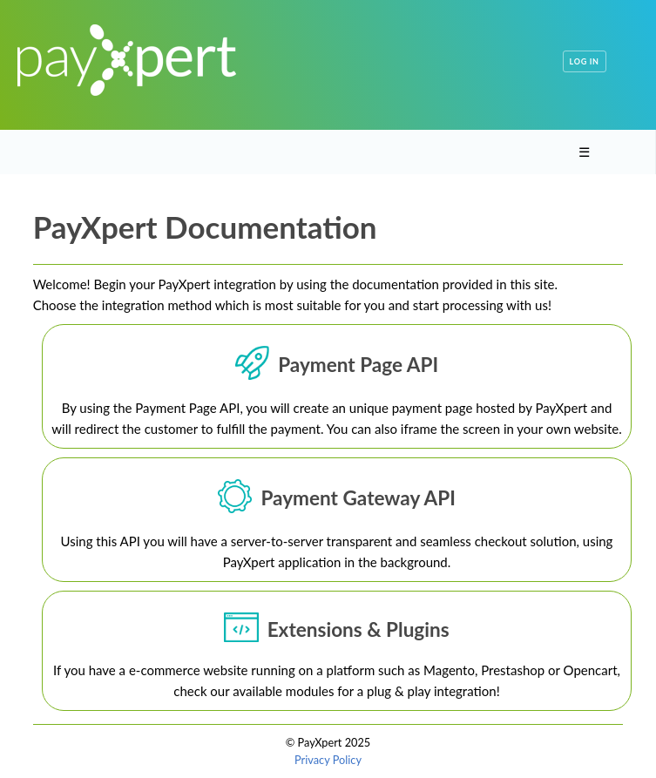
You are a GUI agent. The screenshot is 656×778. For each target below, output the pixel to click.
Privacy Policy (328, 760)
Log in (584, 61)
